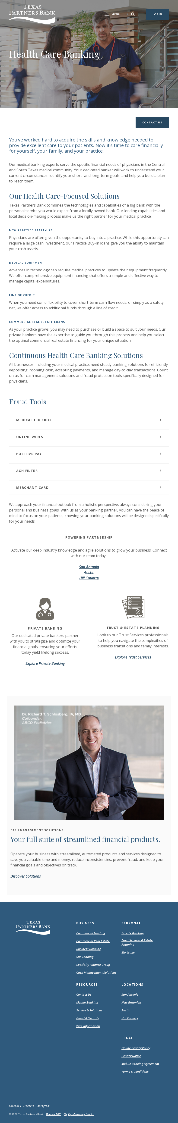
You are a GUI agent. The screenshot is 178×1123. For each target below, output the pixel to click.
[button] (152, 122)
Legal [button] (127, 1038)
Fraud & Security (87, 1018)
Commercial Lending (90, 933)
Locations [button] (132, 984)
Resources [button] (87, 984)
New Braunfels (131, 1002)
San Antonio (89, 566)
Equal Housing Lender (81, 1114)
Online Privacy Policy (135, 1048)
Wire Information (88, 1026)
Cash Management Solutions (96, 972)
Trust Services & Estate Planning (137, 942)
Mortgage (128, 952)
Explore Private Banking (45, 663)
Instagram (43, 1105)
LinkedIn (28, 1105)
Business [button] (85, 923)
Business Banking (88, 949)
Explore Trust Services (133, 657)
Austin (89, 572)
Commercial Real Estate (93, 941)
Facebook (15, 1105)
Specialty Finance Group (93, 965)
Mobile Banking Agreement (140, 1064)
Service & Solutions (89, 1010)
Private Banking (132, 933)
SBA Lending (84, 957)
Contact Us (83, 994)
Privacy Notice (131, 1056)
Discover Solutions (25, 876)
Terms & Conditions (135, 1072)
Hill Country (89, 577)
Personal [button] (131, 923)
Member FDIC (53, 1114)
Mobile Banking (87, 1002)
